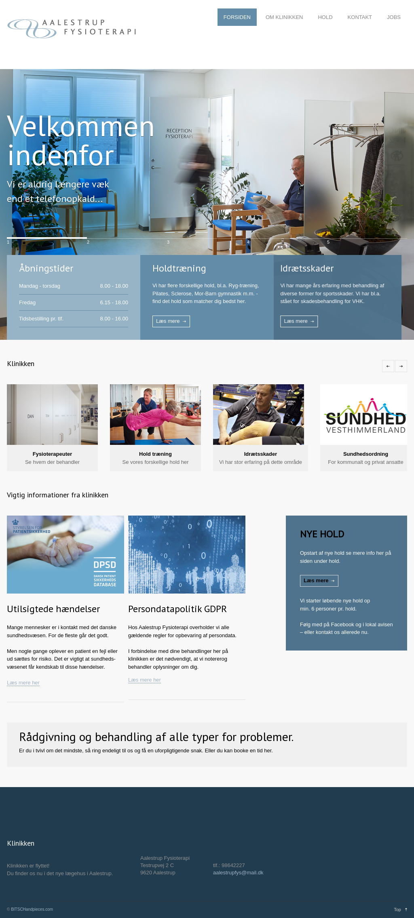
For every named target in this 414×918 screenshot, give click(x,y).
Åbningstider (46, 268)
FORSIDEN (237, 17)
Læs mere (168, 321)
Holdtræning (179, 268)
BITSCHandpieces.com (32, 909)
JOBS (394, 17)
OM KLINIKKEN (284, 17)
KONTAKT (360, 17)
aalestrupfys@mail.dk (238, 873)
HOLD (325, 17)
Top (397, 909)
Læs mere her (23, 683)
